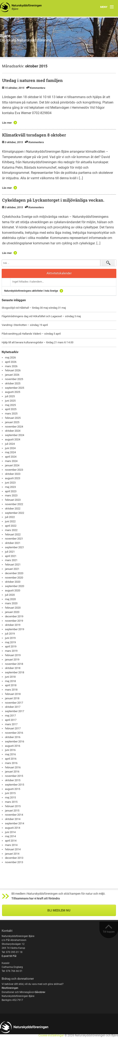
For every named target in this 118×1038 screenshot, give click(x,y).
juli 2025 (10, 396)
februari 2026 (13, 370)
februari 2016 (13, 767)
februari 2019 (13, 655)
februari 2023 (13, 499)
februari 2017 (13, 728)
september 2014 (14, 823)
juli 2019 (10, 633)
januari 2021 (12, 568)
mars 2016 (11, 763)
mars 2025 (11, 413)
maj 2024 (10, 452)
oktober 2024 (12, 430)
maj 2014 (10, 836)
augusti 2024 (12, 439)
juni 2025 (10, 400)
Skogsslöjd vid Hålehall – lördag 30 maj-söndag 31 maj (34, 307)
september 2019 (14, 629)
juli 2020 (10, 594)
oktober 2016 (12, 737)
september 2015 (14, 784)
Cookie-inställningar (51, 1035)
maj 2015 (10, 797)
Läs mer (7, 122)
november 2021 (14, 538)
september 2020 (14, 586)
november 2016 (14, 732)
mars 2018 (11, 689)
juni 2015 (10, 793)
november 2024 (14, 426)
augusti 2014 (12, 827)
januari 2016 (12, 771)
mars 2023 (11, 495)
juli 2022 (10, 517)
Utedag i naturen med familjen (32, 80)
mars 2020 (11, 603)
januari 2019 (12, 659)
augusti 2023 (12, 478)
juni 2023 (10, 482)
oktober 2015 (12, 780)
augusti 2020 (12, 590)
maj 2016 (10, 754)
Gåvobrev (40, 992)
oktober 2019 (12, 624)
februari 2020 (13, 607)
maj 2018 (10, 681)
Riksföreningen (10, 988)
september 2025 (14, 387)
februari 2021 (13, 564)
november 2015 (14, 775)
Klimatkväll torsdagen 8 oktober (34, 135)
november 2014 (14, 814)
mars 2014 (11, 845)
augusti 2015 (12, 789)
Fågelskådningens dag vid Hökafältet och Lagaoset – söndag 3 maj (41, 316)
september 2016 (14, 741)
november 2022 (14, 504)
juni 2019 (10, 638)
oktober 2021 (12, 543)
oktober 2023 (12, 473)
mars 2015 (11, 801)
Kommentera (37, 87)
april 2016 (10, 758)
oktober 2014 (12, 819)
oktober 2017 (12, 706)
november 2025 (14, 379)
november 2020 (14, 577)
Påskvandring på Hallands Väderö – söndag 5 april (31, 333)
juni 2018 (10, 676)
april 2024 (10, 456)
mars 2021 (11, 560)
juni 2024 (10, 448)
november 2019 (14, 620)
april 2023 (10, 491)
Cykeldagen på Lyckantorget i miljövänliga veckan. (53, 200)
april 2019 (10, 646)
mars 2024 (11, 461)
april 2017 (10, 719)
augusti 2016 (12, 745)
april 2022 (10, 525)
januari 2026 (12, 374)
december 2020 (14, 573)
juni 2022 (10, 521)
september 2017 (14, 711)
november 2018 (14, 663)
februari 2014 (13, 849)
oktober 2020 (12, 581)
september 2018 (14, 672)
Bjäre (5, 35)
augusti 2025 (12, 392)
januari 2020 (12, 612)
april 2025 (10, 409)
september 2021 (14, 547)
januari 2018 (12, 698)
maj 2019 (10, 642)
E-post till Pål (9, 956)
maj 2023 (10, 487)
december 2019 (14, 616)
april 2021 (10, 556)
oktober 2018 (12, 668)
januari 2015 (12, 810)
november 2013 (14, 862)
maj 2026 (10, 357)
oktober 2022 (12, 508)
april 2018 (10, 685)
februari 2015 (13, 806)
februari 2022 (13, 534)
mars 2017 (11, 724)
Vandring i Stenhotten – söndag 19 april (25, 325)
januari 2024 (12, 465)
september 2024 (14, 435)
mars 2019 (11, 650)
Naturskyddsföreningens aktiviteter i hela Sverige (31, 290)
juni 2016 (10, 750)
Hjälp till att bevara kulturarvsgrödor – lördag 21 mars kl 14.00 (37, 342)
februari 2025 (13, 417)
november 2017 (14, 702)
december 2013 (14, 857)
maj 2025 (10, 405)
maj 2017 (10, 715)
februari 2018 (13, 694)
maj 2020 (10, 599)
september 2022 (14, 512)
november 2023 (14, 469)
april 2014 (10, 840)
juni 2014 (10, 832)
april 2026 (10, 361)
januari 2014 (12, 853)
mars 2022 (11, 530)
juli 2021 (10, 551)
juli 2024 (10, 443)
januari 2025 (12, 422)
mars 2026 (11, 366)
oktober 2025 (12, 383)
